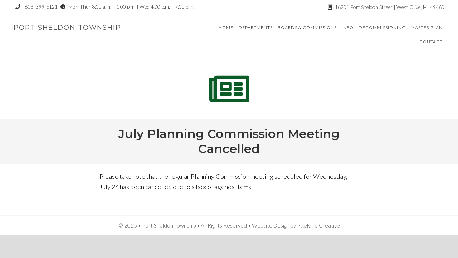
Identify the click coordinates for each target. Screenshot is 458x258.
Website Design (270, 225)
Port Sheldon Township (67, 28)
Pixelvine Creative (318, 225)
